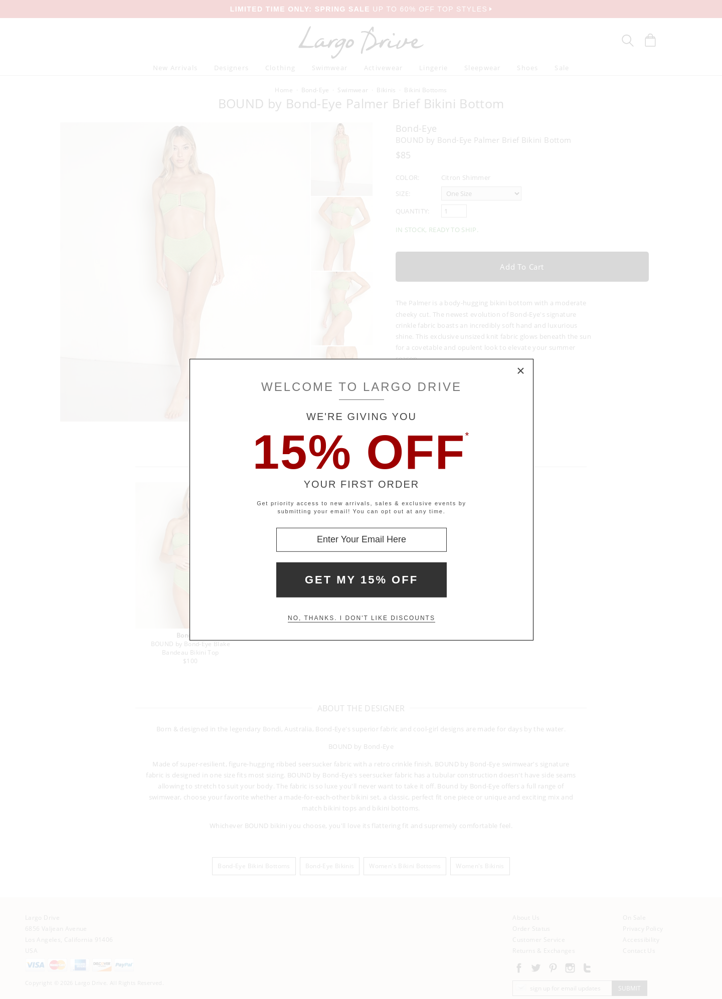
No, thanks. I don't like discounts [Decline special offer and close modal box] (361, 618)
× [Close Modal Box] (520, 371)
